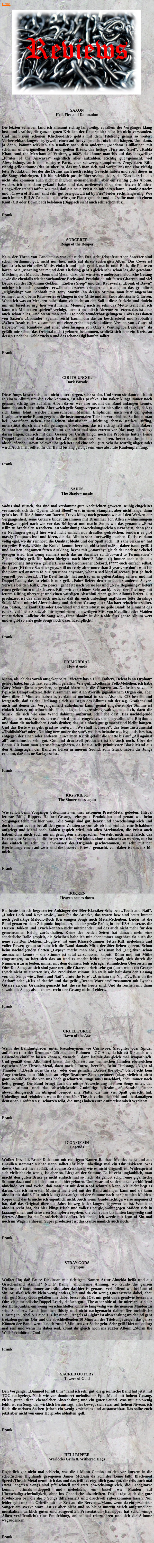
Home (6, 4)
